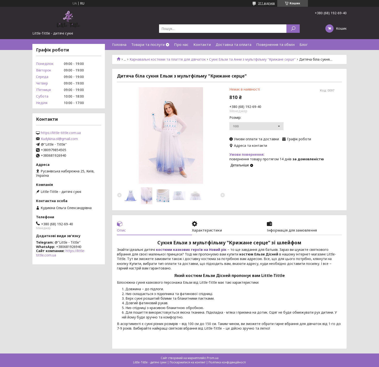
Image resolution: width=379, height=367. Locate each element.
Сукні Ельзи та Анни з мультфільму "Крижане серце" (252, 59)
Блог (303, 44)
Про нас (181, 44)
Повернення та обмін (275, 44)
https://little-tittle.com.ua (61, 133)
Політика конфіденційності (227, 362)
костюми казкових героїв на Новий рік (191, 249)
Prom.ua (213, 358)
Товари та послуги (148, 44)
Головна (119, 44)
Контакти (202, 44)
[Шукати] (293, 28)
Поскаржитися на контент (187, 362)
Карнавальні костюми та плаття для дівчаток (168, 59)
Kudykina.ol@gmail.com (59, 139)
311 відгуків (266, 3)
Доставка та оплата (233, 44)
